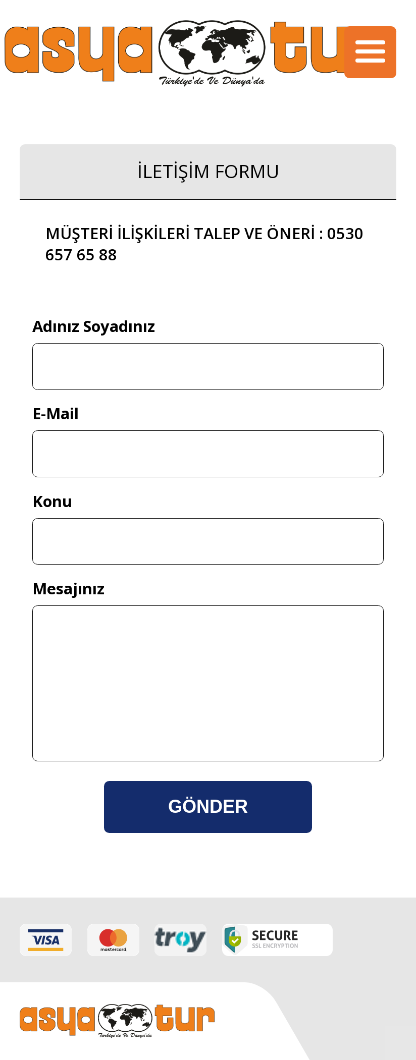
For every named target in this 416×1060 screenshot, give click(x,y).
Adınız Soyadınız (93, 326)
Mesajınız (68, 588)
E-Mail (55, 413)
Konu (52, 501)
